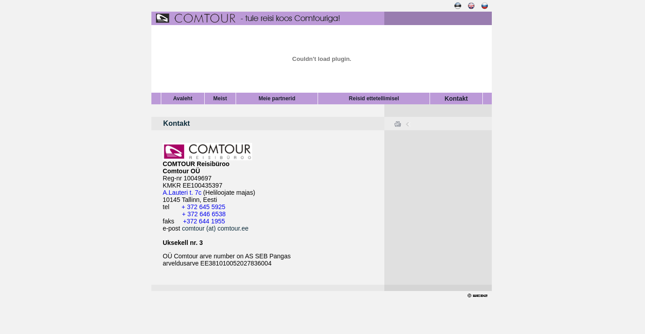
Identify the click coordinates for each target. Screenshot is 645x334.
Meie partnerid (276, 98)
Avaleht (182, 98)
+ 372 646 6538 (204, 214)
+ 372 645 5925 (203, 206)
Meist (220, 98)
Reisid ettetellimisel (374, 98)
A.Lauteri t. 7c (182, 192)
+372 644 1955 (204, 221)
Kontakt (456, 98)
